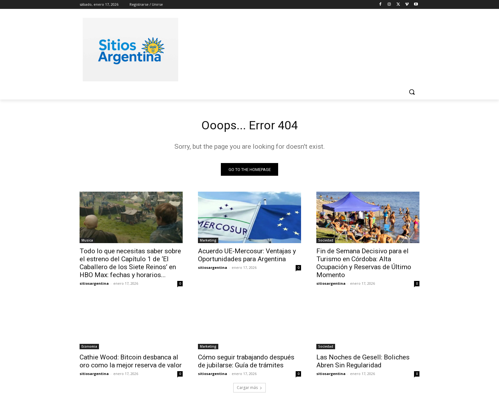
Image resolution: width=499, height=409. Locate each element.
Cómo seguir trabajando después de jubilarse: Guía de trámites (246, 362)
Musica (87, 241)
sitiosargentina (94, 284)
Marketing (208, 241)
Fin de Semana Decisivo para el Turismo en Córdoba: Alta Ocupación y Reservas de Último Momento (363, 264)
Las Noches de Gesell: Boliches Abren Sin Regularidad (363, 362)
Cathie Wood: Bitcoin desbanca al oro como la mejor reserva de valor (131, 362)
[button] (411, 91)
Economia (89, 347)
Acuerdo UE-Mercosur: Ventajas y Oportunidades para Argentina (247, 256)
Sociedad (325, 241)
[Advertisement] (297, 48)
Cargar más (249, 389)
